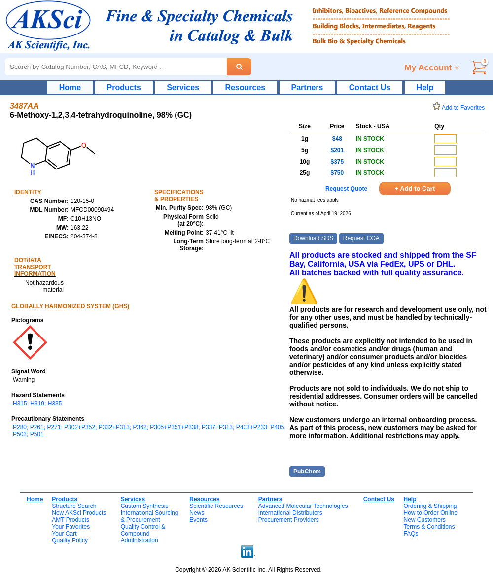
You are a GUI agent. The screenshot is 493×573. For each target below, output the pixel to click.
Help (425, 87)
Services (183, 87)
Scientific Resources (216, 506)
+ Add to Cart (415, 188)
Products (124, 87)
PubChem (307, 471)
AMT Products (70, 519)
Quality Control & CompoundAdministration (143, 533)
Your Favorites (71, 526)
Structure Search (74, 506)
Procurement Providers (288, 519)
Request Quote (346, 188)
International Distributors (290, 512)
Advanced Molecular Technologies (303, 506)
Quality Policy (70, 540)
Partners (307, 87)
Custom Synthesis (145, 506)
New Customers (424, 519)
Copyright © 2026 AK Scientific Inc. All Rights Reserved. (248, 569)
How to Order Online (430, 512)
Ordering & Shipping (430, 506)
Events (198, 519)
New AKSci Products (79, 512)
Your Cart (64, 533)
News (196, 512)
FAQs (410, 533)
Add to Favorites (460, 107)
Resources (245, 87)
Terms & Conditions (429, 526)
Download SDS (313, 238)
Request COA (361, 238)
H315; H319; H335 (37, 403)
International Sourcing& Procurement (149, 516)
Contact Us (369, 87)
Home (70, 87)
